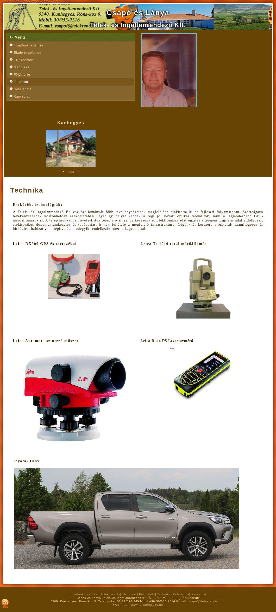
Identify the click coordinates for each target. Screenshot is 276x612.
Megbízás (21, 67)
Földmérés (22, 74)
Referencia (23, 89)
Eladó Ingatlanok (27, 53)
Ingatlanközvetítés (29, 45)
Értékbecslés (24, 60)
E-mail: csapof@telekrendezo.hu (200, 601)
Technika (21, 82)
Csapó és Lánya (137, 13)
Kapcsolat (22, 96)
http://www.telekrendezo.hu (142, 604)
